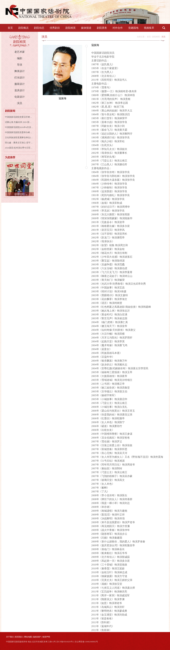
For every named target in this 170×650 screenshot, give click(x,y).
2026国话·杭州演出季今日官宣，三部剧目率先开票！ (19, 148)
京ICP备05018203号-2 (65, 642)
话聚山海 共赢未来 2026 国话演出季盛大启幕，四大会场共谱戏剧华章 (19, 122)
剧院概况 (23, 27)
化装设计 (19, 96)
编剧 (19, 58)
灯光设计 (19, 77)
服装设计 (19, 84)
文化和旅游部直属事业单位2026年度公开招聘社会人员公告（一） (19, 137)
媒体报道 (86, 27)
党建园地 (133, 27)
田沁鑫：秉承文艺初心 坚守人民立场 (19, 142)
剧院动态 (39, 27)
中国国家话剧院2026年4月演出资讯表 (19, 127)
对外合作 (117, 27)
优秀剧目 (55, 27)
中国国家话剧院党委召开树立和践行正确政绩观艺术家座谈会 (19, 117)
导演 (19, 64)
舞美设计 (19, 71)
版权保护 (37, 637)
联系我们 (19, 637)
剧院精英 (70, 27)
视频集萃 (149, 27)
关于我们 (10, 637)
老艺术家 (19, 52)
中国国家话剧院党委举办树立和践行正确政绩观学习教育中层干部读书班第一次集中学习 (19, 132)
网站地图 (28, 637)
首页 (10, 27)
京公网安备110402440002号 (86, 642)
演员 (19, 103)
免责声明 (46, 637)
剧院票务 (102, 27)
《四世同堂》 (19, 194)
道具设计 (19, 90)
